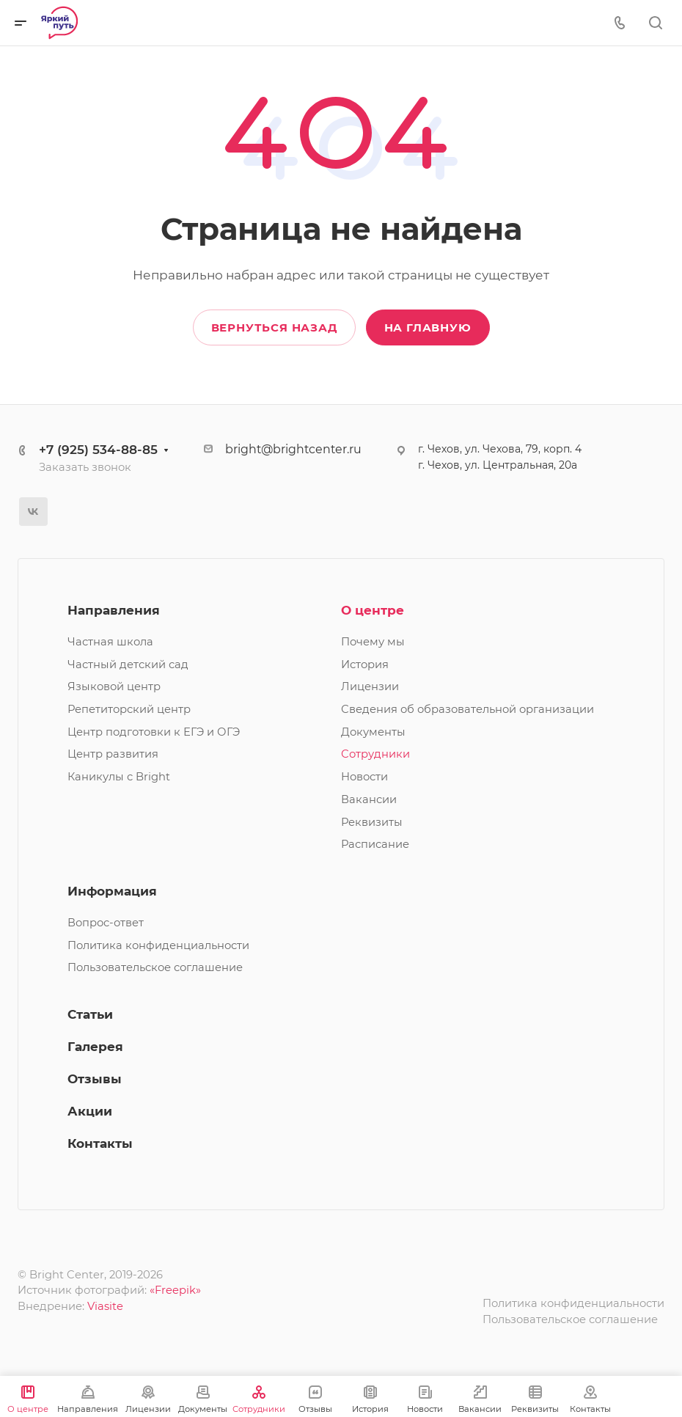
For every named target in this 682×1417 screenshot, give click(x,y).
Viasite (105, 1306)
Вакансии (369, 799)
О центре (372, 610)
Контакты (100, 1143)
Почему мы (373, 641)
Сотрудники (375, 754)
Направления (113, 610)
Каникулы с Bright (118, 776)
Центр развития (112, 754)
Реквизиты (372, 822)
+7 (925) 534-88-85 (98, 449)
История (365, 664)
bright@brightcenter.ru (293, 449)
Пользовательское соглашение (155, 967)
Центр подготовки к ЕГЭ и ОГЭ (153, 732)
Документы (373, 732)
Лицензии (370, 686)
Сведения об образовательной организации (467, 709)
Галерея (95, 1046)
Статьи (90, 1014)
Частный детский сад (127, 664)
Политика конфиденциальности (158, 945)
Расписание (375, 844)
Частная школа (110, 641)
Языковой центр (114, 686)
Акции (89, 1111)
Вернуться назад (274, 327)
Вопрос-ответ (105, 922)
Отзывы (94, 1079)
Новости (364, 776)
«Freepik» (175, 1290)
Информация (112, 891)
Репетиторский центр (129, 709)
